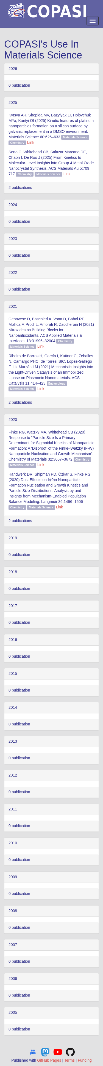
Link (30, 142)
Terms (69, 1060)
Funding (85, 1060)
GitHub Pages (49, 1060)
